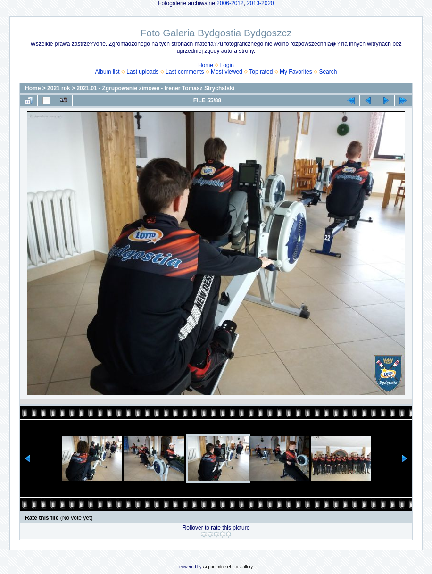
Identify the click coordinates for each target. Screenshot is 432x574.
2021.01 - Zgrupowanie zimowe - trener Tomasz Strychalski (155, 88)
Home (205, 65)
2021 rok (58, 88)
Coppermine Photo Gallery (228, 567)
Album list (107, 71)
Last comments (185, 71)
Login (227, 65)
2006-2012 (229, 3)
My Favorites (296, 71)
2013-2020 (260, 3)
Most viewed (226, 71)
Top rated (261, 71)
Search (328, 71)
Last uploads (142, 71)
